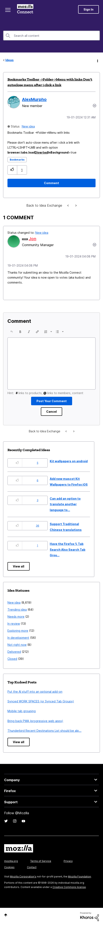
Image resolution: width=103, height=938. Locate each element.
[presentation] (11, 331)
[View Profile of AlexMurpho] (34, 99)
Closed (12, 658)
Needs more (15, 616)
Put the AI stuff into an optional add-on (34, 691)
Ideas (9, 60)
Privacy (68, 861)
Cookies (9, 867)
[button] (12, 170)
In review (13, 623)
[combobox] (51, 36)
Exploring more (17, 630)
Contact (31, 867)
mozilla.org (11, 861)
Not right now (17, 644)
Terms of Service (40, 861)
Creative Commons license (69, 887)
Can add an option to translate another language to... (65, 504)
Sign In (88, 9)
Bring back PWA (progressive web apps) (35, 721)
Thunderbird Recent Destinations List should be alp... (44, 730)
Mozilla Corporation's (23, 876)
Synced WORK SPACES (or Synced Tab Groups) (40, 701)
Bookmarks (17, 159)
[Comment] (51, 183)
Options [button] (97, 60)
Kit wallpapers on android (69, 461)
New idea (28, 126)
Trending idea (17, 609)
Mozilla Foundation (79, 876)
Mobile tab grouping (21, 711)
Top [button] (5, 915)
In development (18, 637)
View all (18, 566)
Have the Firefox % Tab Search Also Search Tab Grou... (67, 549)
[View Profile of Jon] (32, 238)
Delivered (14, 651)
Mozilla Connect (25, 9)
